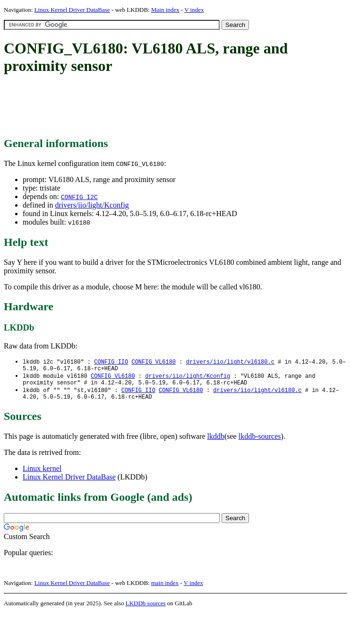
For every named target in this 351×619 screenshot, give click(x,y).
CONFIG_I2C (79, 196)
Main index (165, 9)
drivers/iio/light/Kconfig (91, 205)
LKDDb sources (146, 608)
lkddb (215, 442)
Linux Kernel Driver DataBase (72, 9)
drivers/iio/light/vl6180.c (230, 362)
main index (165, 588)
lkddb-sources (260, 442)
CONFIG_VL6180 (153, 362)
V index (194, 9)
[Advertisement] (176, 106)
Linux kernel (42, 474)
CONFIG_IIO (111, 362)
